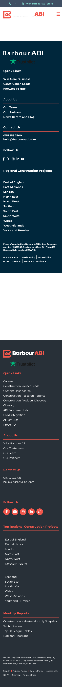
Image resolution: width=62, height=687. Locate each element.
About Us (10, 99)
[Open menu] (58, 14)
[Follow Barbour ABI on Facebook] (6, 511)
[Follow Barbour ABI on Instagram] (23, 511)
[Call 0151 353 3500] (11, 3)
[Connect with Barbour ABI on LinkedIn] (31, 511)
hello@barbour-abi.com (19, 481)
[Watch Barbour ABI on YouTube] (15, 511)
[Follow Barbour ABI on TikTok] (39, 511)
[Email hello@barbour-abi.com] (17, 3)
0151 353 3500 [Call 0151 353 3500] (12, 477)
